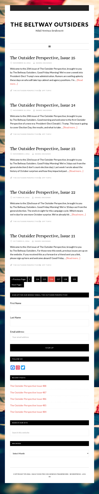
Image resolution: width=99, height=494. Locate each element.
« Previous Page (19, 285)
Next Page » (17, 290)
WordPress (75, 480)
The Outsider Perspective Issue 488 (28, 391)
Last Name (15, 323)
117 (58, 285)
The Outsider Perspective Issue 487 (28, 398)
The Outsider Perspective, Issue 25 (45, 63)
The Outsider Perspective (26, 97)
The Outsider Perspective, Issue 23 (45, 154)
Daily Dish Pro (39, 480)
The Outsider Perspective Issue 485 (28, 411)
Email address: (17, 337)
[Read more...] (70, 133)
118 (65, 285)
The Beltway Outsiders (49, 27)
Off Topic (47, 97)
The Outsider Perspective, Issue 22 (45, 198)
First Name (15, 309)
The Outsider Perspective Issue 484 (28, 417)
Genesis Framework (58, 480)
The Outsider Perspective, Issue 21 (45, 241)
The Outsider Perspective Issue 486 (28, 404)
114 (37, 285)
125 (74, 285)
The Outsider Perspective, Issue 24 (45, 111)
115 (44, 285)
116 (51, 285)
